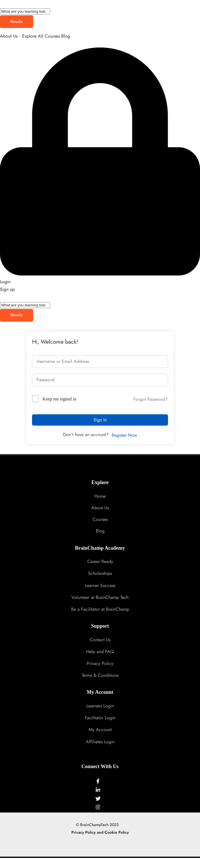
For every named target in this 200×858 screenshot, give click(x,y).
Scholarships (100, 573)
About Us (9, 36)
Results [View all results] (16, 21)
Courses (100, 519)
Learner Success (100, 585)
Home (100, 496)
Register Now (124, 435)
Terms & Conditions (100, 675)
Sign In (100, 420)
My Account (100, 730)
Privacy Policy (100, 663)
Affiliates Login (100, 742)
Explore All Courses (41, 36)
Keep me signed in (59, 398)
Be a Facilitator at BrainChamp (100, 609)
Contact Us (100, 640)
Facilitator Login (100, 718)
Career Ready (100, 561)
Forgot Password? (150, 399)
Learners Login (100, 706)
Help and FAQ (100, 652)
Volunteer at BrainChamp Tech (100, 597)
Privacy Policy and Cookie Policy (100, 832)
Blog (65, 36)
